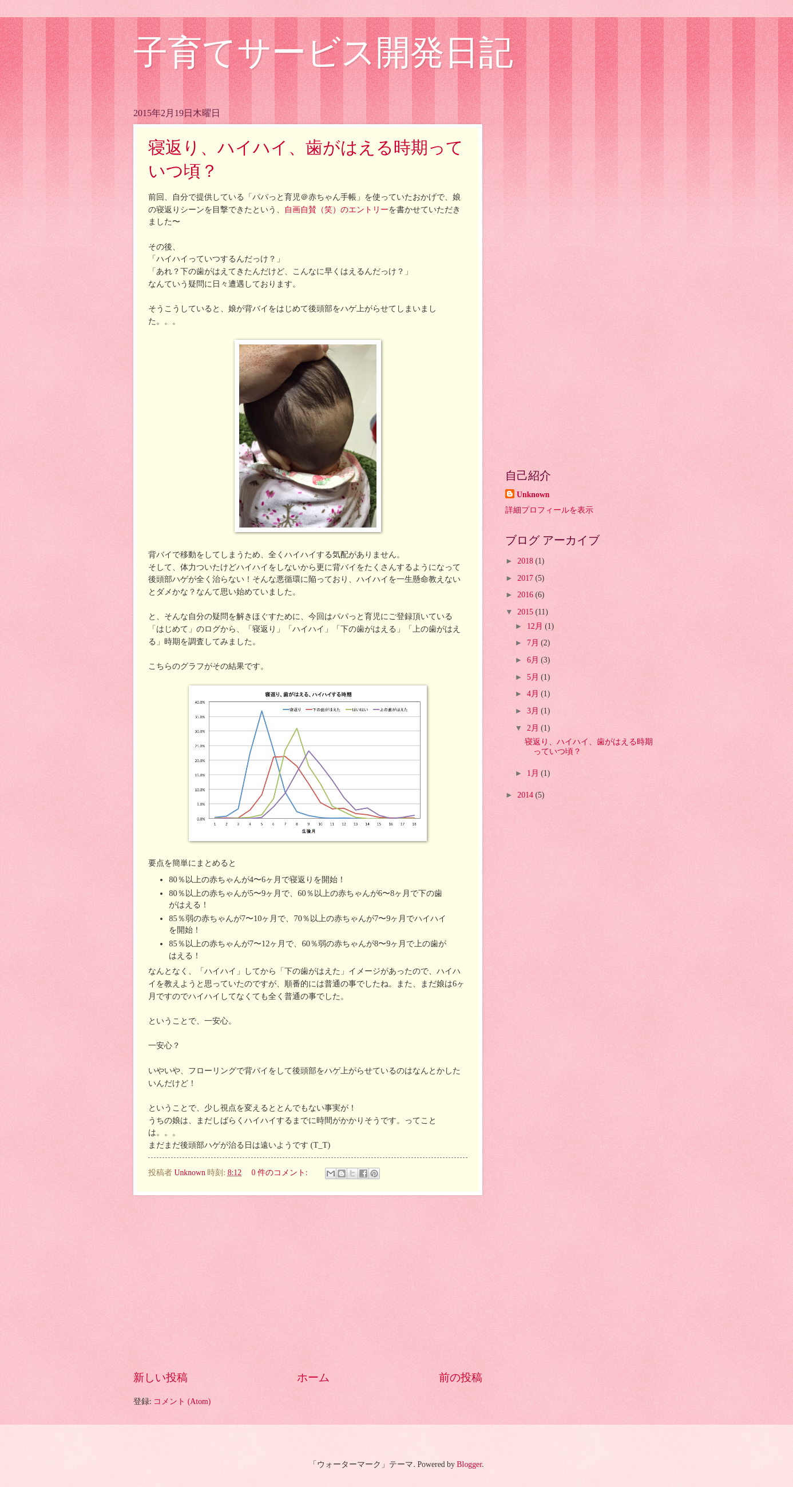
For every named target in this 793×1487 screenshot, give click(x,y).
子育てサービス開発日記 (323, 53)
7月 (534, 643)
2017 (526, 578)
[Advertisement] (308, 1282)
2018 (526, 561)
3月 (534, 711)
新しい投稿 (160, 1377)
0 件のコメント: (280, 1172)
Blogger (469, 1464)
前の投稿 (460, 1377)
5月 (534, 677)
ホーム (313, 1377)
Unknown (533, 494)
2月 (534, 728)
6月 (534, 660)
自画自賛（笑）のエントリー (336, 209)
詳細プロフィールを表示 (549, 510)
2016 (526, 594)
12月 (536, 626)
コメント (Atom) (182, 1401)
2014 (526, 795)
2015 (526, 612)
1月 (534, 773)
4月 (534, 693)
